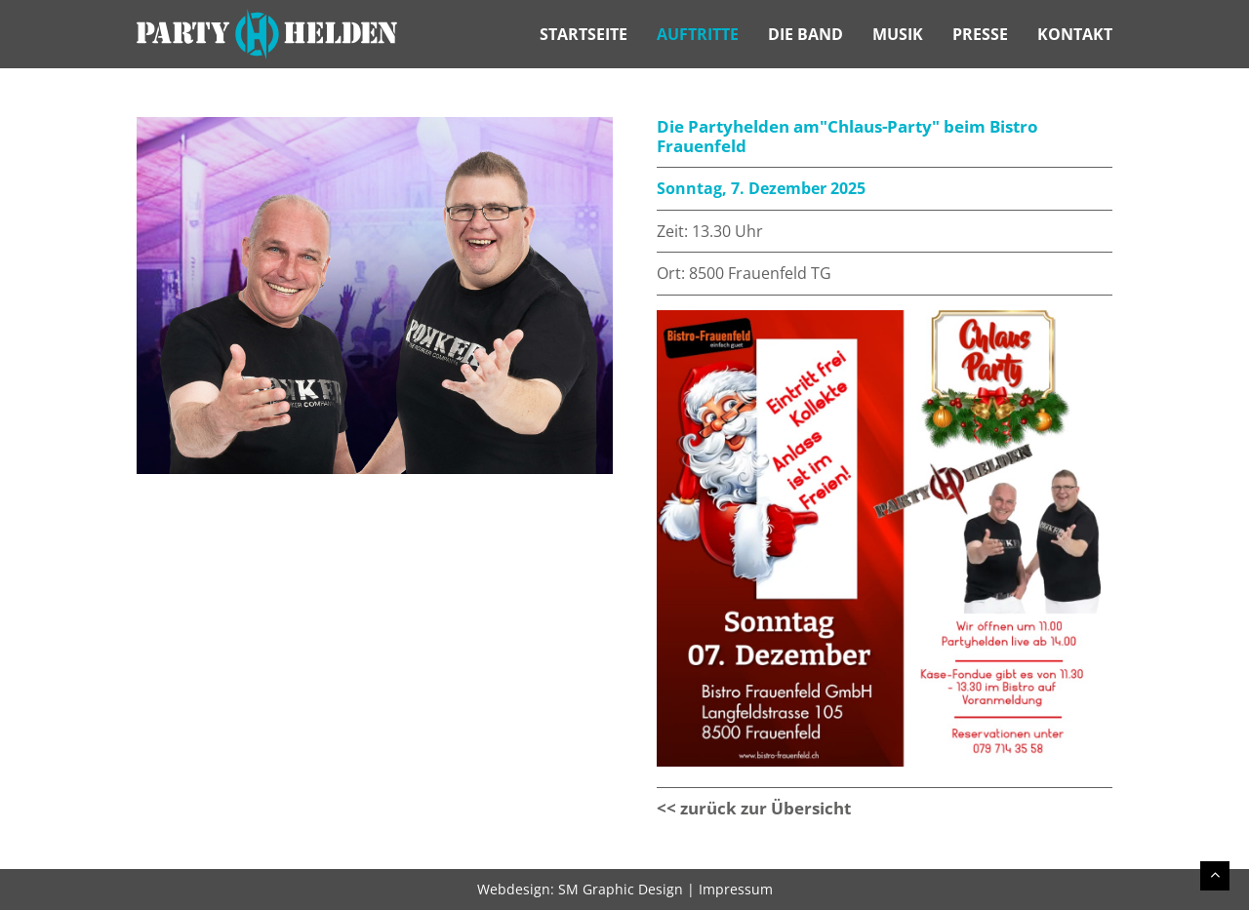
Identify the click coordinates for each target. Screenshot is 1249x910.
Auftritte (698, 34)
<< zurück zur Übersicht (754, 808)
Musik (897, 34)
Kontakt (1074, 34)
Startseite (583, 34)
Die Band (805, 34)
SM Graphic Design (620, 889)
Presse (980, 34)
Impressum (736, 889)
